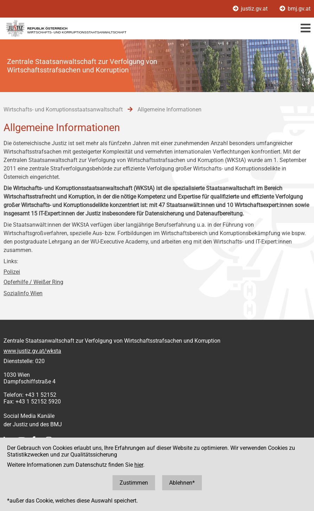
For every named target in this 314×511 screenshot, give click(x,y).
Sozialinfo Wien (23, 293)
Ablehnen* (182, 482)
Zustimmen (134, 482)
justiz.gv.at (251, 8)
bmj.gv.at (295, 8)
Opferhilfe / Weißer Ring (33, 282)
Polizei (12, 272)
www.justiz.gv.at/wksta (32, 351)
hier (138, 464)
